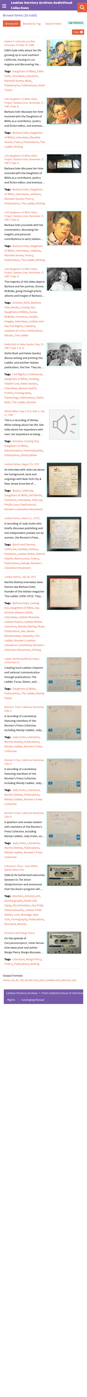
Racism (8, 335)
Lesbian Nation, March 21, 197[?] (22, 518)
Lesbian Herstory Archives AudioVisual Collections (41, 5)
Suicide (25, 563)
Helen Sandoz (28, 383)
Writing (18, 146)
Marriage (26, 914)
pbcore (65, 980)
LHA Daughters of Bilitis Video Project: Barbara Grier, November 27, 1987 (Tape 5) (24, 272)
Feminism (21, 316)
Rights (11, 1000)
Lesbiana (35, 194)
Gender (33, 316)
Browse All (11, 23)
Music (28, 80)
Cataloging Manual (32, 1000)
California (27, 490)
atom (6, 980)
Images (8, 321)
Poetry (18, 142)
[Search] (82, 7)
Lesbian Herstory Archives (22, 993)
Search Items (53, 23)
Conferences (34, 374)
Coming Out (27, 307)
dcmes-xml (31, 980)
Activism (17, 302)
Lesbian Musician (28, 617)
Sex (23, 631)
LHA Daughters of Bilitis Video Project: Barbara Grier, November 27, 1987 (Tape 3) (24, 159)
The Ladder (28, 203)
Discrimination (13, 450)
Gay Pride (37, 905)
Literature (32, 76)
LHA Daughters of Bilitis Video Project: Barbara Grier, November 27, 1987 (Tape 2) (24, 102)
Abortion (17, 896)
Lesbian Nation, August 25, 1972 (21, 464)
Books (15, 307)
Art (38, 896)
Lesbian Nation (13, 621)
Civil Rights (19, 374)
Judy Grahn (19, 737)
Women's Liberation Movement (23, 509)
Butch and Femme (23, 544)
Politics (8, 393)
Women (31, 402)
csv (13, 980)
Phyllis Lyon (11, 504)
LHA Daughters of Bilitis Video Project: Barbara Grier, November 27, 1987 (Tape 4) (24, 216)
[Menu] (4, 6)
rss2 (73, 980)
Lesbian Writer (26, 554)
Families (22, 549)
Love (17, 914)
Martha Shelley (27, 626)
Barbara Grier (20, 132)
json (42, 980)
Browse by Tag (32, 23)
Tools (76, 32)
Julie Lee (37, 500)
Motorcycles (21, 558)
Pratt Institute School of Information (64, 993)
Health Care (11, 383)
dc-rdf (19, 980)
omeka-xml (53, 980)
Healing (34, 379)
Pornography (23, 393)
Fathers (33, 549)
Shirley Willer (29, 455)
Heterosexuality (33, 450)
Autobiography (13, 900)
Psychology (11, 397)
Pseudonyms (12, 85)
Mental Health (27, 388)
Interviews (18, 76)
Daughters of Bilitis (24, 71)
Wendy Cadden (13, 746)
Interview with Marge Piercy (19, 933)
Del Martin (35, 495)
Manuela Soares (14, 80)
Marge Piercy (33, 959)
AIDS (27, 302)
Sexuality (27, 635)
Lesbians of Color (14, 330)
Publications (29, 85)
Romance (10, 924)
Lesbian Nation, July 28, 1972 (20, 576)
